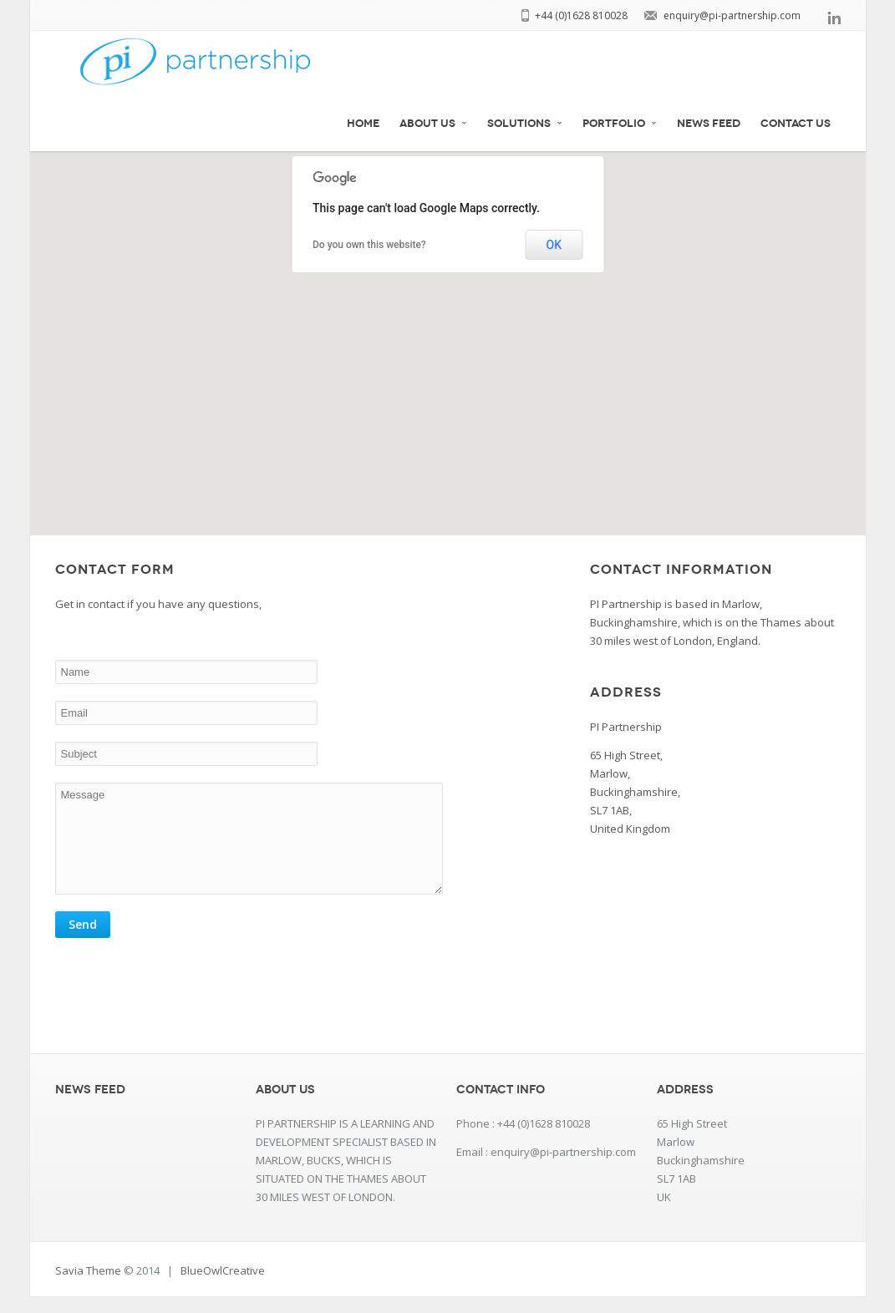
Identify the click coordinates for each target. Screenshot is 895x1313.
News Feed (708, 123)
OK (554, 244)
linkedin (834, 17)
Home (363, 123)
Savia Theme (88, 1287)
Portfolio (619, 123)
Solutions (524, 123)
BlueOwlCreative (223, 1287)
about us (433, 123)
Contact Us (795, 123)
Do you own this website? (369, 245)
